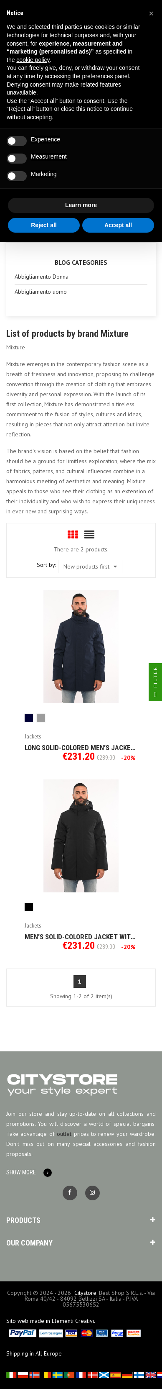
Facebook (70, 1193)
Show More (21, 1172)
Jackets (33, 736)
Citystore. (85, 1293)
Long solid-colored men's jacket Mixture (80, 747)
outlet (64, 1134)
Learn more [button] (81, 205)
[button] (151, 13)
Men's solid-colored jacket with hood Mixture (80, 937)
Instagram (92, 1193)
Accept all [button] (118, 225)
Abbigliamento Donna (41, 276)
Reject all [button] (43, 225)
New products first (90, 566)
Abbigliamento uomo (41, 291)
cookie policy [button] (32, 59)
